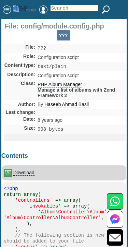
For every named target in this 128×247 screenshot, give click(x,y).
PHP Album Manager (60, 86)
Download (23, 174)
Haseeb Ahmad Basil (66, 105)
